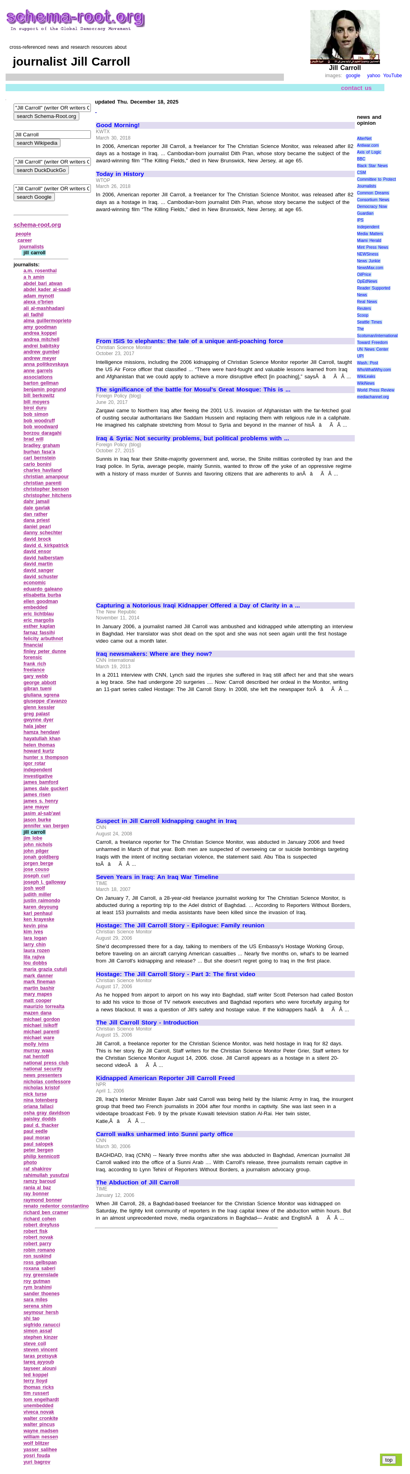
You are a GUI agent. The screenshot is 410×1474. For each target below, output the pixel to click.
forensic (33, 657)
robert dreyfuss (42, 1225)
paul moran (37, 1137)
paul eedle (36, 1131)
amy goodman (40, 327)
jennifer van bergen (46, 826)
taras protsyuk (40, 1356)
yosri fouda (37, 1455)
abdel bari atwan (43, 283)
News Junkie (368, 261)
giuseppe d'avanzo (45, 701)
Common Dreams (373, 193)
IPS (360, 220)
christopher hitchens (48, 495)
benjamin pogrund (45, 389)
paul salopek (38, 1144)
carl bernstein (40, 458)
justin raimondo (42, 900)
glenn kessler (39, 707)
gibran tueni (38, 688)
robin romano (39, 1250)
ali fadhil (34, 315)
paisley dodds (40, 1119)
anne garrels (38, 370)
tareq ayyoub (39, 1362)
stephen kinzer (41, 1337)
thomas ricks (39, 1387)
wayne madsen (41, 1431)
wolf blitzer (36, 1443)
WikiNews (366, 383)
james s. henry (41, 801)
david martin (38, 564)
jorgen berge (38, 863)
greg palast (37, 714)
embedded (36, 607)
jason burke (37, 820)
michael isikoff (41, 1025)
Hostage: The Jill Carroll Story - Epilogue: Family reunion (180, 925)
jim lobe (33, 838)
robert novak (38, 1237)
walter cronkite (41, 1418)
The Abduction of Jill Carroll (137, 1182)
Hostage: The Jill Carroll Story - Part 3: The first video (175, 974)
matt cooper (38, 1000)
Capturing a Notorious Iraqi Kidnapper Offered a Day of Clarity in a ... (198, 605)
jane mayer (36, 807)
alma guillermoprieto (48, 321)
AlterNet (364, 138)
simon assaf (38, 1331)
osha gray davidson (47, 1113)
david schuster (41, 576)
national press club (46, 1063)
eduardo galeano (43, 589)
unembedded (39, 1405)
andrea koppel (40, 333)
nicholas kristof (42, 1088)
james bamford (41, 782)
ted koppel (36, 1375)
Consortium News (373, 200)
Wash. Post (367, 363)
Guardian (365, 213)
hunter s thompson (46, 757)
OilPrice (364, 274)
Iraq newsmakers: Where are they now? (154, 654)
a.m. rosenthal (40, 271)
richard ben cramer (46, 1212)
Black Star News (372, 166)
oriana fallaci (39, 1106)
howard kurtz (39, 751)
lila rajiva (34, 957)
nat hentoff (36, 1056)
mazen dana (38, 1013)
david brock (37, 539)
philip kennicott (42, 1156)
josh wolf (34, 888)
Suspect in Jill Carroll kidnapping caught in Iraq (166, 821)
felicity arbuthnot (43, 638)
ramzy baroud (40, 1181)
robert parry (38, 1243)
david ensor (37, 551)
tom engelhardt (41, 1399)
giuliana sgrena (42, 695)
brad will (34, 439)
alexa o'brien (39, 302)
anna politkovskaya (46, 364)
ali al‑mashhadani (44, 308)
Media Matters (370, 234)
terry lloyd (36, 1381)
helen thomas (39, 745)
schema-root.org (37, 224)
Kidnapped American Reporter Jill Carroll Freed (165, 1078)
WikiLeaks (366, 376)
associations (38, 377)
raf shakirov (38, 1169)
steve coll (35, 1343)
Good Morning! (118, 125)
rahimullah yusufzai (46, 1175)
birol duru (35, 408)
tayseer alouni (40, 1368)
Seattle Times (369, 322)
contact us (356, 87)
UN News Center (372, 349)
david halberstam (44, 558)
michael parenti (42, 1032)
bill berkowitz (39, 395)
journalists (32, 247)
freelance (34, 670)
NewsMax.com (370, 268)
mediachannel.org (373, 397)
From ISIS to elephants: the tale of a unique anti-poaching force (189, 341)
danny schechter (43, 532)
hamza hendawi (42, 732)
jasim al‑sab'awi (42, 813)
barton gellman (41, 383)
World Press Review (375, 390)
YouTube (392, 75)
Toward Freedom (372, 342)
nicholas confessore (47, 1082)
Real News (367, 302)
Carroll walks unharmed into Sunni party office (164, 1134)
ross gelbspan (40, 1262)
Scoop (362, 315)
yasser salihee (40, 1449)
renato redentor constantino (56, 1206)
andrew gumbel (42, 352)
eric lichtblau (39, 614)
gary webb (36, 676)
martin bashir (39, 988)
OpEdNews (367, 281)
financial (33, 645)
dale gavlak (37, 508)
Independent (368, 227)
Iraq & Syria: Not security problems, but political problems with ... (192, 438)
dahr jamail (37, 501)
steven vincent (41, 1349)
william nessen (41, 1437)
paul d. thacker (41, 1125)
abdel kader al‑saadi (47, 289)
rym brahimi (38, 1287)
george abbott (40, 682)
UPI (360, 356)
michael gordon (42, 1019)
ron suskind (38, 1256)
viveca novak (39, 1412)
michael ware (39, 1038)
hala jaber (35, 726)
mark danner (38, 976)
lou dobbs (35, 963)
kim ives (33, 932)
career (25, 240)
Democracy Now (372, 206)
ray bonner (36, 1193)
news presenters (43, 1075)
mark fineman (40, 982)
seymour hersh (41, 1312)
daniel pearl (37, 526)
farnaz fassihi (39, 632)
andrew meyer (40, 358)
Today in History (120, 174)
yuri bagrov (37, 1462)
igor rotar (35, 763)
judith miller (38, 894)
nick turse (35, 1094)
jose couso (36, 869)
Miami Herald (369, 240)
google (353, 75)
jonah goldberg (41, 857)
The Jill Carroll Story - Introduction (147, 1022)
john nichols (38, 844)
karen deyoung (41, 907)
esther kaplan (39, 626)
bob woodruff (39, 420)
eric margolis (39, 620)
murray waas (39, 1050)
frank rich (35, 664)
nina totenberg (41, 1100)
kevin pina (36, 926)
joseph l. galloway (45, 882)
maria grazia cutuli (45, 969)
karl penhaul (38, 913)
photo (30, 1162)
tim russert (36, 1393)
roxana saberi (40, 1268)
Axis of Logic (369, 152)
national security (43, 1069)
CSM (361, 172)
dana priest (37, 520)
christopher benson (46, 489)
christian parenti (43, 483)
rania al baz (37, 1187)
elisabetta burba (42, 595)
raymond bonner (43, 1200)
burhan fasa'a (39, 452)
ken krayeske (39, 919)
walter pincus (39, 1424)
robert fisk (36, 1231)
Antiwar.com (368, 145)
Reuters (364, 308)
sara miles (36, 1299)
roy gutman (37, 1281)
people (23, 234)
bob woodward (41, 426)
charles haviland (43, 470)
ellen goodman (41, 601)
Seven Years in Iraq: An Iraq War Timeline (157, 877)
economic (35, 582)
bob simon (36, 414)
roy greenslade (41, 1275)
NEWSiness (367, 254)
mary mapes (38, 994)
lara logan (35, 938)
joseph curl (37, 876)
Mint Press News (372, 247)
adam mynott (39, 296)
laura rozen (37, 950)
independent (38, 770)
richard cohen (40, 1219)
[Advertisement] (163, 272)
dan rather (36, 514)
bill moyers (37, 402)
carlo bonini (38, 464)
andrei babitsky (42, 346)
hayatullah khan (42, 738)
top (389, 1460)
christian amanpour (46, 476)
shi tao (32, 1318)
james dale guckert (46, 788)
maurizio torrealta (44, 1006)
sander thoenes (42, 1293)
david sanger (39, 570)
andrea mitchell (42, 339)
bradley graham (42, 445)
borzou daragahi (43, 433)
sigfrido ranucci (42, 1325)
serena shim (38, 1306)
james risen (37, 794)
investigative (38, 776)
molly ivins (36, 1044)
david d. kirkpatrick (46, 545)
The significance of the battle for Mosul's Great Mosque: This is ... (193, 389)
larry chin (35, 944)
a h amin (34, 277)
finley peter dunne (45, 651)
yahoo (373, 75)
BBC (361, 159)
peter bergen (38, 1150)
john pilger (36, 851)
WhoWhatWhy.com (374, 370)
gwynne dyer (39, 720)
